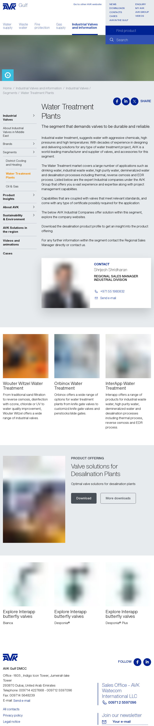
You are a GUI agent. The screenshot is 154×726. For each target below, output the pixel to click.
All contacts (11, 691)
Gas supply (61, 26)
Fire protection (42, 26)
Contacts (115, 12)
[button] (20, 118)
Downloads (117, 8)
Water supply (7, 26)
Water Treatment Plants (37, 93)
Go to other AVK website (87, 4)
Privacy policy (13, 697)
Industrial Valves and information (85, 26)
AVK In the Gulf (118, 20)
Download (83, 489)
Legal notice (11, 703)
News (112, 4)
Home (7, 88)
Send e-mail (21, 682)
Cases (113, 16)
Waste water (23, 26)
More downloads (118, 489)
